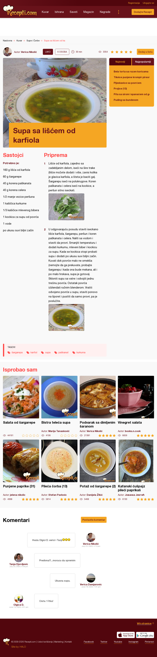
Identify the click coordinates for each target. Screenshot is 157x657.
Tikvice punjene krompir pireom (132, 77)
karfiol (34, 352)
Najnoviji (120, 61)
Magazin (88, 11)
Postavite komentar (93, 519)
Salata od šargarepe (21, 406)
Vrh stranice (144, 623)
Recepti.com (20, 11)
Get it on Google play (145, 635)
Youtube (118, 642)
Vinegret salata (136, 406)
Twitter (103, 642)
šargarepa (17, 352)
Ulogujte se (148, 3)
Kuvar (45, 11)
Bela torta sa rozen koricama (131, 71)
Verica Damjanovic (91, 584)
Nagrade (105, 11)
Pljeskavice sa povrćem (127, 82)
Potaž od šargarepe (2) (98, 470)
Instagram (133, 642)
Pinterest (149, 642)
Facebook (89, 642)
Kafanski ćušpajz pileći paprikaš (136, 470)
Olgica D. (18, 604)
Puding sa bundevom (126, 99)
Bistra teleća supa (59, 406)
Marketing (58, 641)
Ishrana (59, 11)
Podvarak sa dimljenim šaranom (98, 406)
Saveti (73, 11)
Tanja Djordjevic (18, 564)
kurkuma (81, 352)
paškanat (64, 352)
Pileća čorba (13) (59, 470)
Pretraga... (124, 12)
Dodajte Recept (143, 11)
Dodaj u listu (145, 51)
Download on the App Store (126, 635)
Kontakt (68, 641)
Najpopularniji (143, 61)
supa (47, 352)
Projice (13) (120, 88)
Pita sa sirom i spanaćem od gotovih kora (132, 94)
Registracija (134, 3)
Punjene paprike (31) (21, 470)
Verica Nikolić (29, 51)
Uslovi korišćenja (45, 641)
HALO (23, 646)
